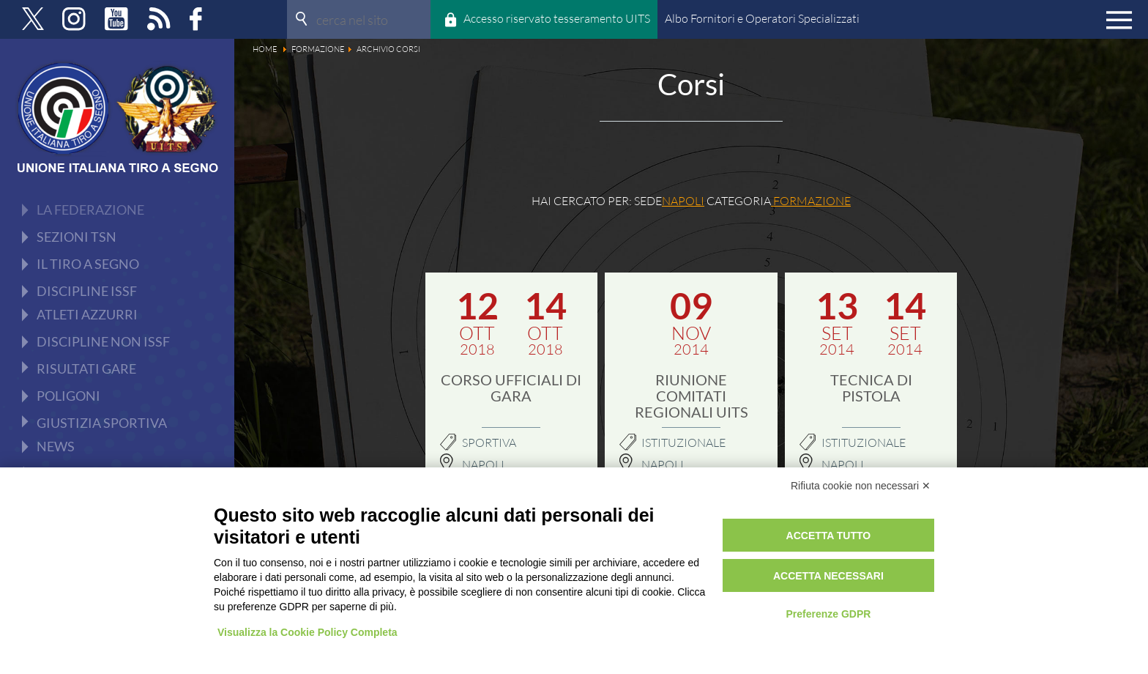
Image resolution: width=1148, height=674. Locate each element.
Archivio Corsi (92, 292)
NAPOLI (662, 464)
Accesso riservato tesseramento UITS (556, 18)
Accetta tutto (828, 535)
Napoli (483, 464)
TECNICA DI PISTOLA (871, 387)
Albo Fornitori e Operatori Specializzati (762, 18)
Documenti (82, 235)
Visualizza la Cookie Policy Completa (307, 632)
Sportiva (489, 442)
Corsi (66, 264)
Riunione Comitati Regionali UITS (691, 396)
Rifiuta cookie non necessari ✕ (861, 486)
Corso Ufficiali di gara (511, 387)
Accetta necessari (828, 576)
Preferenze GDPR (828, 614)
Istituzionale (683, 442)
